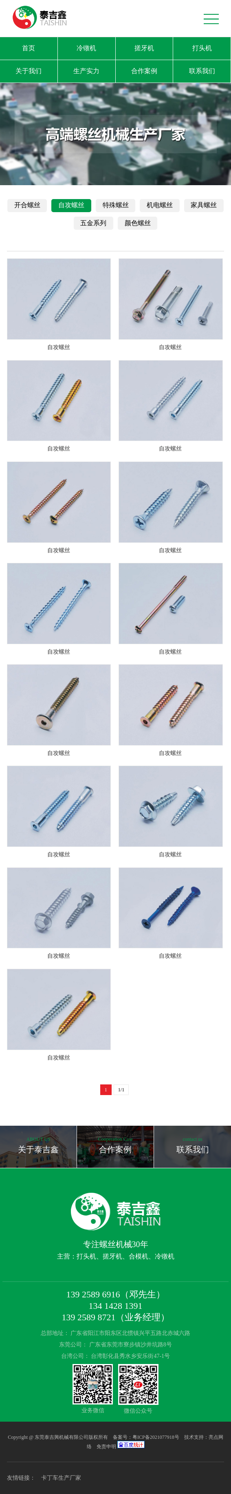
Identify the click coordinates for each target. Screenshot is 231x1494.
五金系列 (93, 223)
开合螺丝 (27, 205)
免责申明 (106, 1446)
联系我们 (202, 70)
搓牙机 (144, 48)
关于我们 (28, 70)
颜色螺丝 (138, 223)
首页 (28, 48)
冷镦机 (86, 48)
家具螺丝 (204, 205)
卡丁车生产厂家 (61, 1478)
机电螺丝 (160, 205)
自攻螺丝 (71, 205)
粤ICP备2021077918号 (156, 1437)
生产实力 (86, 70)
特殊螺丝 (116, 205)
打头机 (202, 48)
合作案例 (144, 70)
